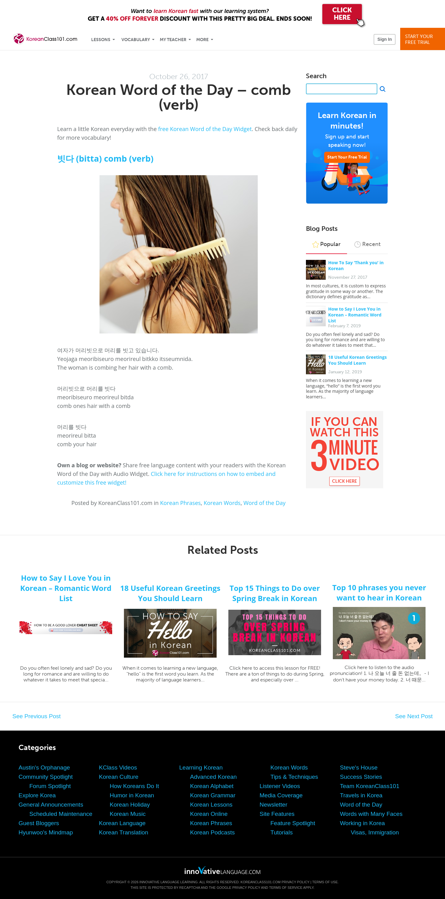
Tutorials (281, 832)
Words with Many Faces (371, 814)
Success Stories (361, 777)
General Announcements (51, 804)
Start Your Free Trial (347, 157)
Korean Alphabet (212, 786)
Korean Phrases (180, 503)
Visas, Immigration (375, 832)
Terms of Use (325, 882)
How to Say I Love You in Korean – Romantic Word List (354, 315)
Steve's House (359, 767)
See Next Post (414, 716)
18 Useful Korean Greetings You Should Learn (357, 360)
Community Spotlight (46, 777)
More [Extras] (202, 39)
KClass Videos (118, 767)
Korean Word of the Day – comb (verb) (178, 97)
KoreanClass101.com (260, 882)
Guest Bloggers (39, 823)
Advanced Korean (213, 777)
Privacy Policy (295, 882)
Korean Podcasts (212, 832)
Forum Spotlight (50, 786)
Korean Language (122, 823)
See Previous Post (36, 716)
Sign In (384, 39)
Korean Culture (118, 777)
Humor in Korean (132, 795)
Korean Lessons (211, 804)
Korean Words (222, 503)
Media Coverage (281, 795)
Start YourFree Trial (423, 39)
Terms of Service (286, 887)
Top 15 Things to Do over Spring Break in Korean (275, 593)
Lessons (100, 39)
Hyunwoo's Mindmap (46, 832)
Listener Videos (280, 786)
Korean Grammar (212, 795)
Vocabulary (135, 39)
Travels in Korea (361, 795)
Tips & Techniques (294, 777)
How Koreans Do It (134, 786)
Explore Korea (37, 795)
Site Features (277, 814)
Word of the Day (265, 503)
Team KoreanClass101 (369, 786)
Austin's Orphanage (44, 767)
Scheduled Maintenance (60, 814)
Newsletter (273, 804)
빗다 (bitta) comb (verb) (105, 158)
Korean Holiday (130, 804)
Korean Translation (123, 832)
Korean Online (208, 814)
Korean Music (128, 814)
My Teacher (173, 39)
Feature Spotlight (292, 823)
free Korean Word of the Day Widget (205, 129)
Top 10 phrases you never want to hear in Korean (379, 592)
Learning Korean (201, 767)
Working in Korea (362, 823)
